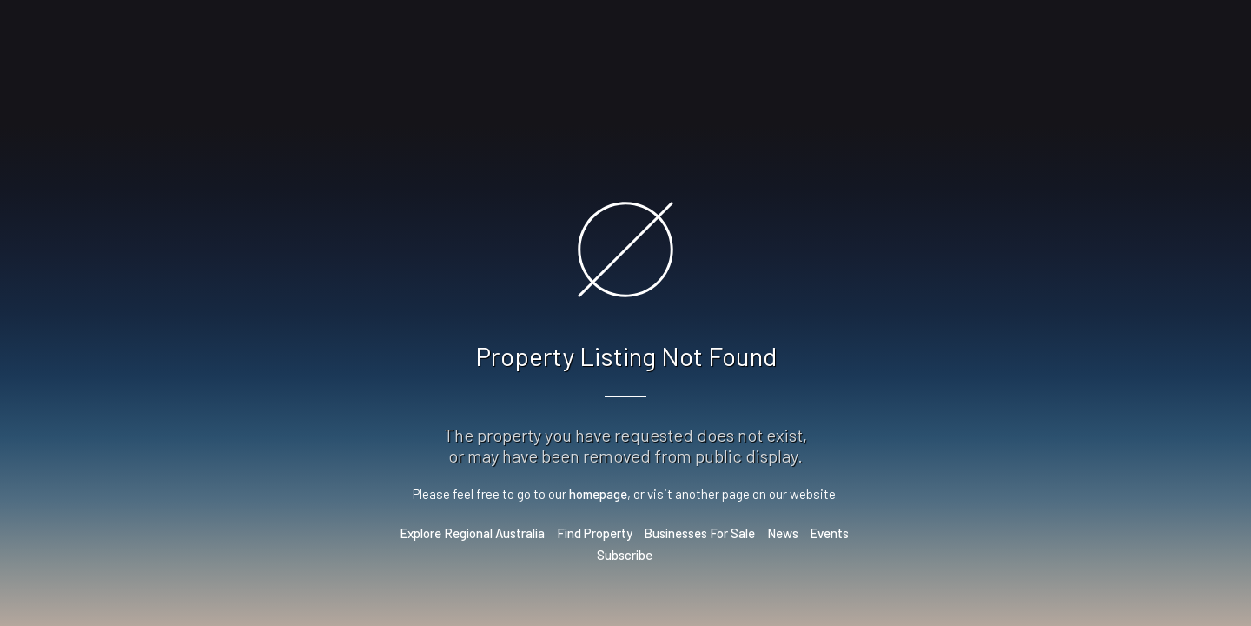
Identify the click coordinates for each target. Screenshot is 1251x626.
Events (829, 533)
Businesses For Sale (699, 533)
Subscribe (624, 555)
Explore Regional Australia (472, 533)
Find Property (594, 533)
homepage (598, 494)
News (782, 533)
